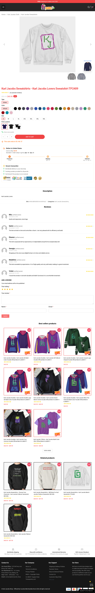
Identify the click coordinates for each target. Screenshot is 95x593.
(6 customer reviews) (16, 92)
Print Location (5, 122)
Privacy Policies (30, 571)
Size (2, 116)
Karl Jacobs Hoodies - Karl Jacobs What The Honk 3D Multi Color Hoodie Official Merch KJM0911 (76, 399)
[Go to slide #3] (32, 76)
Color (3, 105)
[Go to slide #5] (52, 76)
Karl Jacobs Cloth (13, 14)
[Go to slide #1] (13, 76)
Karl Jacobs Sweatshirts (29, 14)
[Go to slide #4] (42, 76)
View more (47, 450)
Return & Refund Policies (56, 571)
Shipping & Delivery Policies (57, 566)
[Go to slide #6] (62, 76)
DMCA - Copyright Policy (33, 574)
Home (3, 14)
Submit (5, 316)
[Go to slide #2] (23, 76)
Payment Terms (53, 569)
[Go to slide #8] (81, 76)
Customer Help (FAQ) (55, 577)
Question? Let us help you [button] (86, 590)
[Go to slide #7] (71, 76)
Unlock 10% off (91, 585)
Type (2, 99)
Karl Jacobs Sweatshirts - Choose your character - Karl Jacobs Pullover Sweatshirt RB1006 (16, 494)
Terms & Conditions (31, 569)
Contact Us (52, 574)
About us (28, 566)
